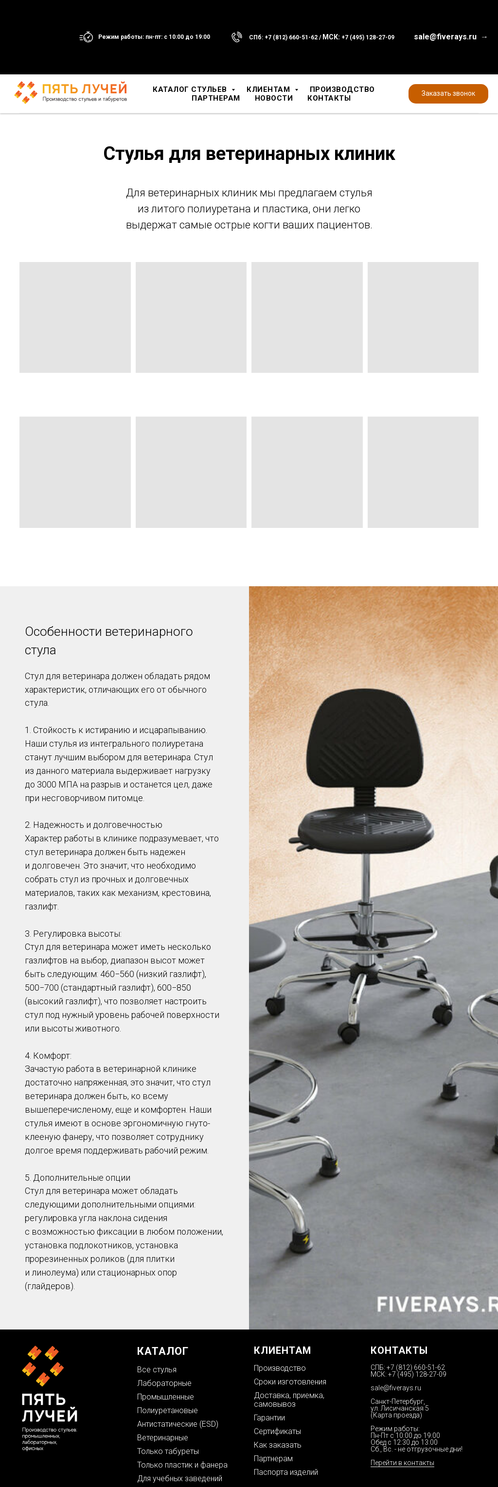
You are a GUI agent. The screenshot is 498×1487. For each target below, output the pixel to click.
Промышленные (165, 1396)
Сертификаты (277, 1431)
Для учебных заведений (179, 1478)
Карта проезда (396, 1415)
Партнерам (216, 98)
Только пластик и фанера (182, 1465)
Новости (274, 98)
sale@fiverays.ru (396, 1388)
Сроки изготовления (290, 1381)
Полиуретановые (167, 1410)
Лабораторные (164, 1383)
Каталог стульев (191, 89)
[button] (448, 94)
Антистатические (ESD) (177, 1424)
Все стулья (157, 1369)
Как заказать (278, 1445)
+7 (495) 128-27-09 (367, 37)
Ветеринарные (162, 1437)
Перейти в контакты (402, 1463)
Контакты (329, 98)
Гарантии (269, 1417)
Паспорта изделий (286, 1472)
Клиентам (269, 89)
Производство (342, 89)
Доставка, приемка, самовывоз (289, 1400)
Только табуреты (168, 1451)
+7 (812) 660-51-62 (291, 37)
